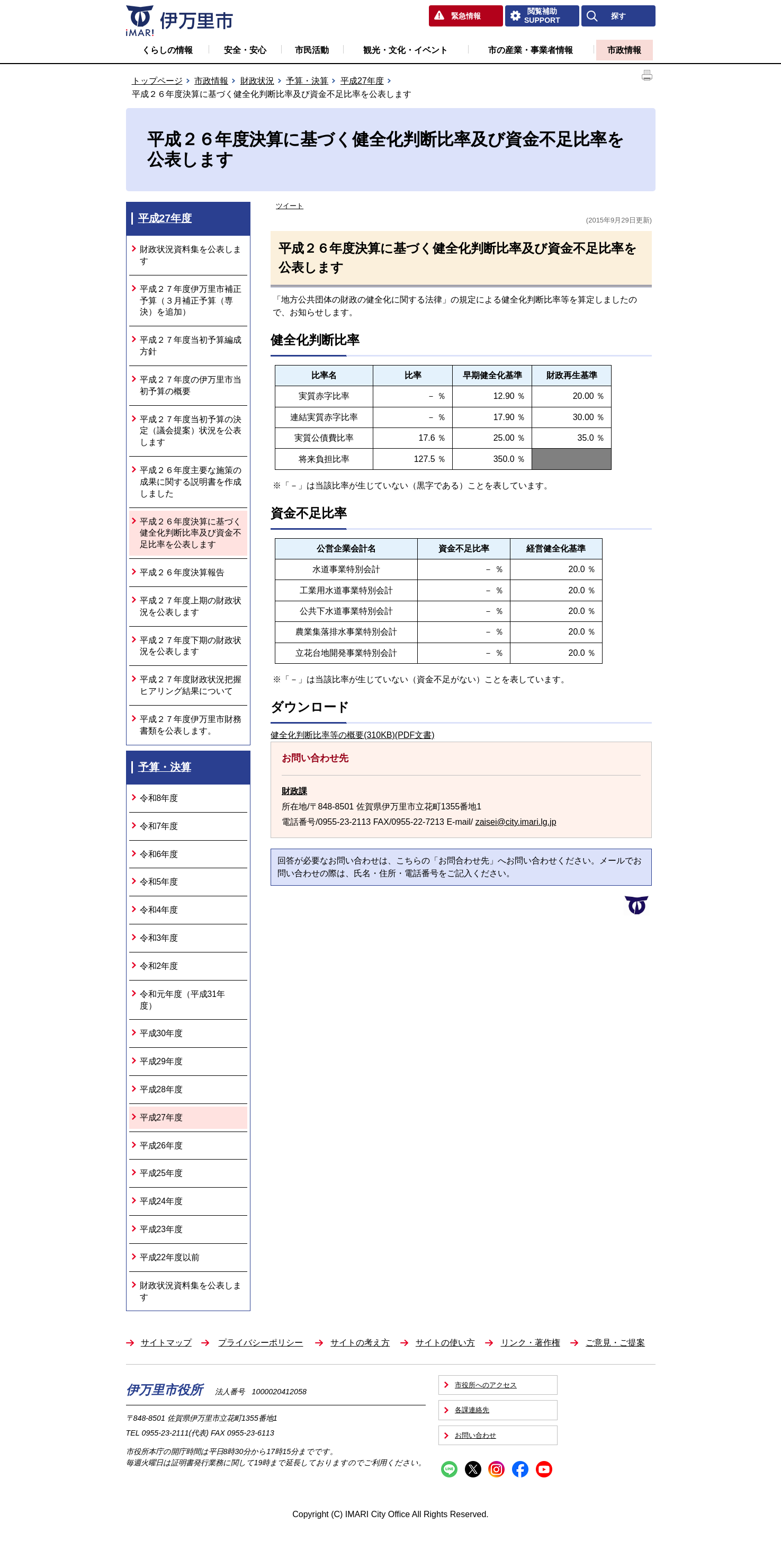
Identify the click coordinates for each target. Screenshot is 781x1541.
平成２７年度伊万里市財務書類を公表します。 (190, 725)
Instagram (496, 1469)
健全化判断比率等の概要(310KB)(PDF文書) (352, 735)
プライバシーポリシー (260, 1342)
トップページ (157, 80)
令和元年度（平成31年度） (182, 1000)
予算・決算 (307, 80)
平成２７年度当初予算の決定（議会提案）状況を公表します (190, 431)
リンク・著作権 (530, 1342)
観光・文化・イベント (405, 50)
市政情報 (624, 50)
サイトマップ (166, 1342)
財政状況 (257, 80)
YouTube (544, 1469)
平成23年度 (161, 1229)
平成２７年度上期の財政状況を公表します (190, 606)
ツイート (289, 206)
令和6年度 (159, 854)
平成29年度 (161, 1061)
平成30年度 (161, 1033)
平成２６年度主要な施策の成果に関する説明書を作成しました (190, 482)
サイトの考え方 (360, 1342)
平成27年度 (362, 80)
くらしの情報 (167, 50)
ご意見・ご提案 (615, 1342)
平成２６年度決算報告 (182, 572)
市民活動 (312, 50)
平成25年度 (161, 1173)
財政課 (294, 791)
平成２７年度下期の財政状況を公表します (190, 646)
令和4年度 (159, 909)
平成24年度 (161, 1201)
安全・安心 (245, 50)
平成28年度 (161, 1089)
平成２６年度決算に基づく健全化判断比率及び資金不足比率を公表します (190, 533)
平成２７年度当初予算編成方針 (190, 345)
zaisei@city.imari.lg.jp (515, 821)
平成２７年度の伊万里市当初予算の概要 (190, 385)
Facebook (520, 1469)
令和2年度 (159, 965)
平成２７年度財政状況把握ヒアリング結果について (190, 685)
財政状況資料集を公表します (190, 255)
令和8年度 (159, 798)
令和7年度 (159, 826)
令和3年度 (159, 937)
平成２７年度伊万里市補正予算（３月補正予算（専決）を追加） (190, 300)
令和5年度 (159, 881)
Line (449, 1469)
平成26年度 (161, 1145)
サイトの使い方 (445, 1342)
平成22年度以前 (170, 1257)
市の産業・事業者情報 (530, 50)
